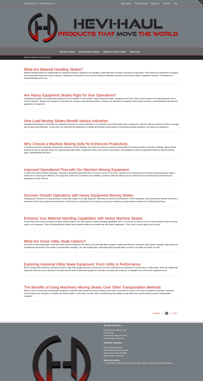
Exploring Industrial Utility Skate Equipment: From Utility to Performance (82, 264)
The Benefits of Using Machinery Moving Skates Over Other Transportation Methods (92, 287)
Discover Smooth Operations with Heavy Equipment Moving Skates (78, 195)
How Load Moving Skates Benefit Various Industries (66, 121)
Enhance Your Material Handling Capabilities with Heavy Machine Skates (83, 218)
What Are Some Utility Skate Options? (55, 241)
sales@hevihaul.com (47, 4)
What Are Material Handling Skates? (53, 69)
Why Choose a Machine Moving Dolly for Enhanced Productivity (76, 144)
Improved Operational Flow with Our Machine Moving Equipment (76, 170)
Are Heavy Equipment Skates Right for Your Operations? (70, 95)
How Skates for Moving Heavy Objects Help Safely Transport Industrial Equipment (138, 363)
